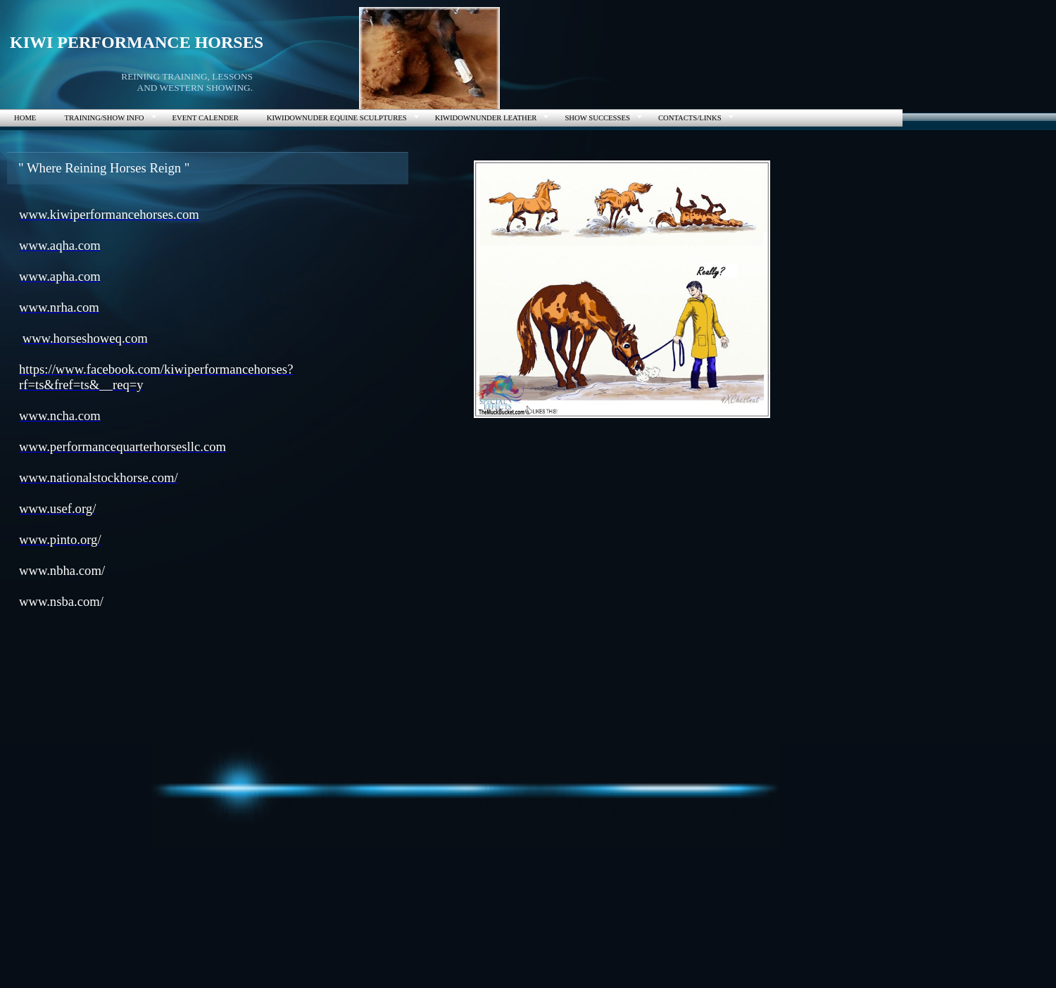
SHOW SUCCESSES (597, 118)
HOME (25, 118)
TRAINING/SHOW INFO (104, 118)
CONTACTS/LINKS (690, 118)
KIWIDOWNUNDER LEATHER (486, 118)
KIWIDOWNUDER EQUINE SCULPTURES (337, 118)
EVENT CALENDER (205, 118)
